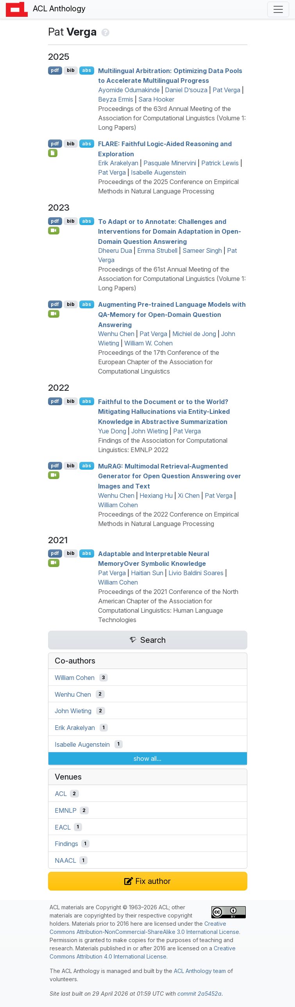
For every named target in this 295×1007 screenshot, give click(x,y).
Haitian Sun (147, 573)
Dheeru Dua (115, 250)
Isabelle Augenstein (158, 172)
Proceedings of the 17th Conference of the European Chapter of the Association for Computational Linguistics (158, 362)
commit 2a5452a (199, 993)
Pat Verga (226, 90)
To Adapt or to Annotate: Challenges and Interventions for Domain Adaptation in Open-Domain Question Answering (169, 231)
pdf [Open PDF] (55, 70)
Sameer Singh (202, 250)
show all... (147, 758)
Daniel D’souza (186, 90)
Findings (66, 844)
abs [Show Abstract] (86, 70)
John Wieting (149, 431)
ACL (61, 794)
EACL (63, 827)
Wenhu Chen (116, 334)
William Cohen (118, 505)
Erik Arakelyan (118, 163)
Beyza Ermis (115, 99)
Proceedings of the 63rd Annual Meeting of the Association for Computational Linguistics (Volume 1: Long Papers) (172, 118)
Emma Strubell (157, 250)
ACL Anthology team (200, 971)
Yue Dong (112, 431)
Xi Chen (189, 495)
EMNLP (66, 810)
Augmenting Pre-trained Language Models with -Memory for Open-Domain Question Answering (172, 314)
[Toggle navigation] (278, 9)
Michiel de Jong (194, 334)
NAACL (65, 860)
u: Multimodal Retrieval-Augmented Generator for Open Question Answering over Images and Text (169, 476)
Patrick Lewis (220, 163)
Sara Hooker (156, 99)
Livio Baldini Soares (195, 573)
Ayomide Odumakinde (129, 90)
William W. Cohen (148, 343)
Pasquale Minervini (169, 163)
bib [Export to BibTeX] (71, 70)
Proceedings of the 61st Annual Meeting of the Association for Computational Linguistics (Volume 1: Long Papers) (172, 278)
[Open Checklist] (53, 153)
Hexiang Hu (156, 495)
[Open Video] (54, 230)
